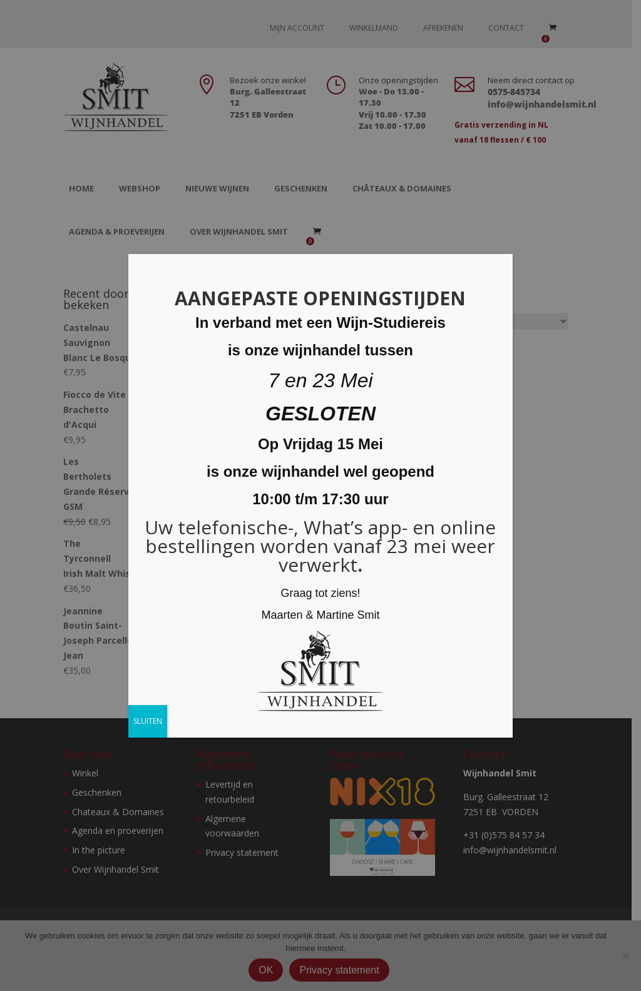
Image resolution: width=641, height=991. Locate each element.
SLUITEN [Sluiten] (147, 721)
